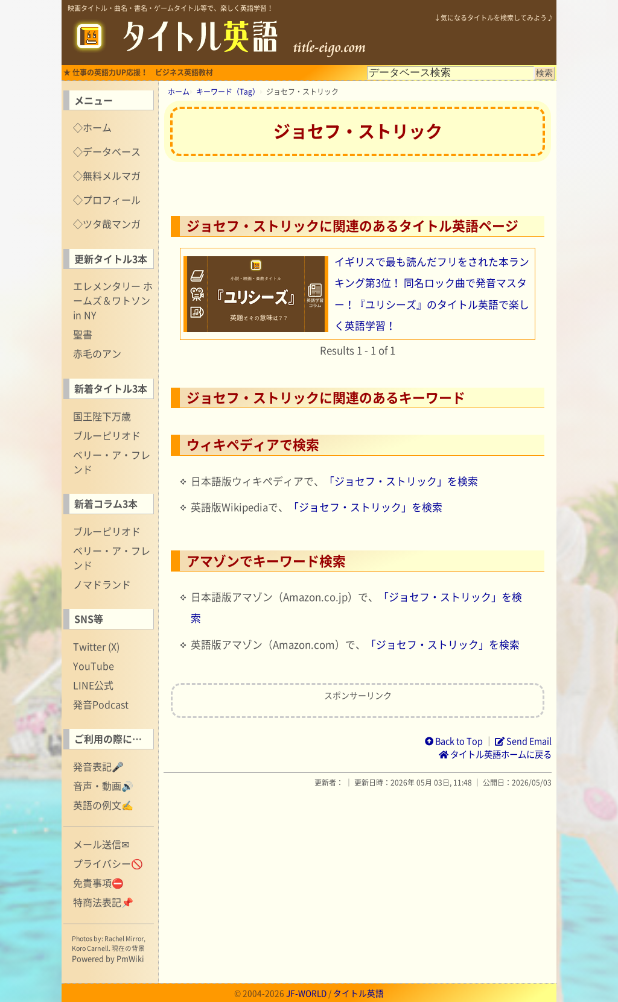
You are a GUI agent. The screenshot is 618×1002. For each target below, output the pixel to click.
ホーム (179, 91)
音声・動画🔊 (103, 785)
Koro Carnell (90, 948)
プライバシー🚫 (108, 863)
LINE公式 (93, 685)
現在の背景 (128, 948)
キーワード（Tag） (228, 91)
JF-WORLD (306, 993)
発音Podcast (101, 704)
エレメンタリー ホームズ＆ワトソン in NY (113, 300)
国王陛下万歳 (102, 416)
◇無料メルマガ (107, 175)
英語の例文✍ (103, 805)
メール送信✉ (101, 844)
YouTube (93, 665)
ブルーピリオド (107, 435)
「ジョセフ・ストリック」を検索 (401, 481)
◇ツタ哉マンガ (107, 223)
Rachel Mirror (124, 938)
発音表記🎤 (98, 766)
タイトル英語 (358, 993)
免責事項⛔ (98, 882)
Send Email (523, 741)
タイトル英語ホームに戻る (495, 754)
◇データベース (107, 151)
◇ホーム (92, 127)
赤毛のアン (97, 353)
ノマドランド (102, 584)
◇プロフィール (107, 199)
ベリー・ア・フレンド (111, 461)
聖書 (82, 334)
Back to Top (454, 741)
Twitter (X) (96, 646)
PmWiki (130, 958)
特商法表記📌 (103, 902)
